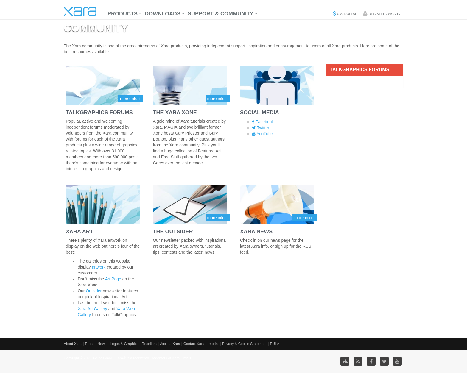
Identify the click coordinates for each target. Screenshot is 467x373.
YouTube (262, 133)
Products (123, 14)
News (102, 344)
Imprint (213, 344)
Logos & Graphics (124, 344)
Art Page (113, 279)
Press (89, 344)
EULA (274, 344)
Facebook (263, 121)
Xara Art (79, 232)
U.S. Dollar (347, 13)
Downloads (162, 14)
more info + (130, 98)
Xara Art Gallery (92, 308)
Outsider (94, 290)
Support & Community (220, 14)
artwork (98, 267)
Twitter (260, 127)
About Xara (73, 344)
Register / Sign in (384, 13)
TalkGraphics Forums (99, 113)
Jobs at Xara (170, 344)
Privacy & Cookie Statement (244, 344)
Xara (80, 11)
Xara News (256, 232)
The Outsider (173, 232)
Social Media (259, 113)
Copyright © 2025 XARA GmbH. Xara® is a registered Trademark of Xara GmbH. (128, 358)
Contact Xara (193, 344)
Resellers (149, 344)
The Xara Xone (175, 113)
